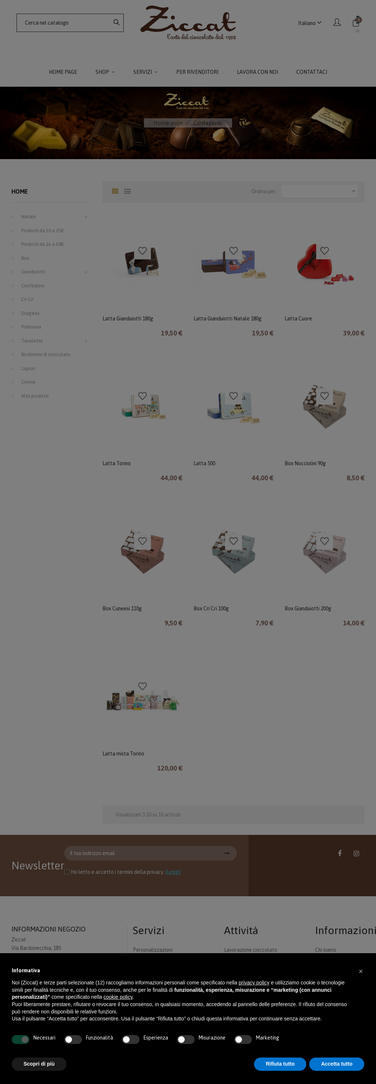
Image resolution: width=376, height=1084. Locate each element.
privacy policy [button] (254, 983)
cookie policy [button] (118, 997)
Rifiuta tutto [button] (280, 1064)
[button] (360, 971)
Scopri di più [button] (39, 1064)
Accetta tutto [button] (336, 1064)
